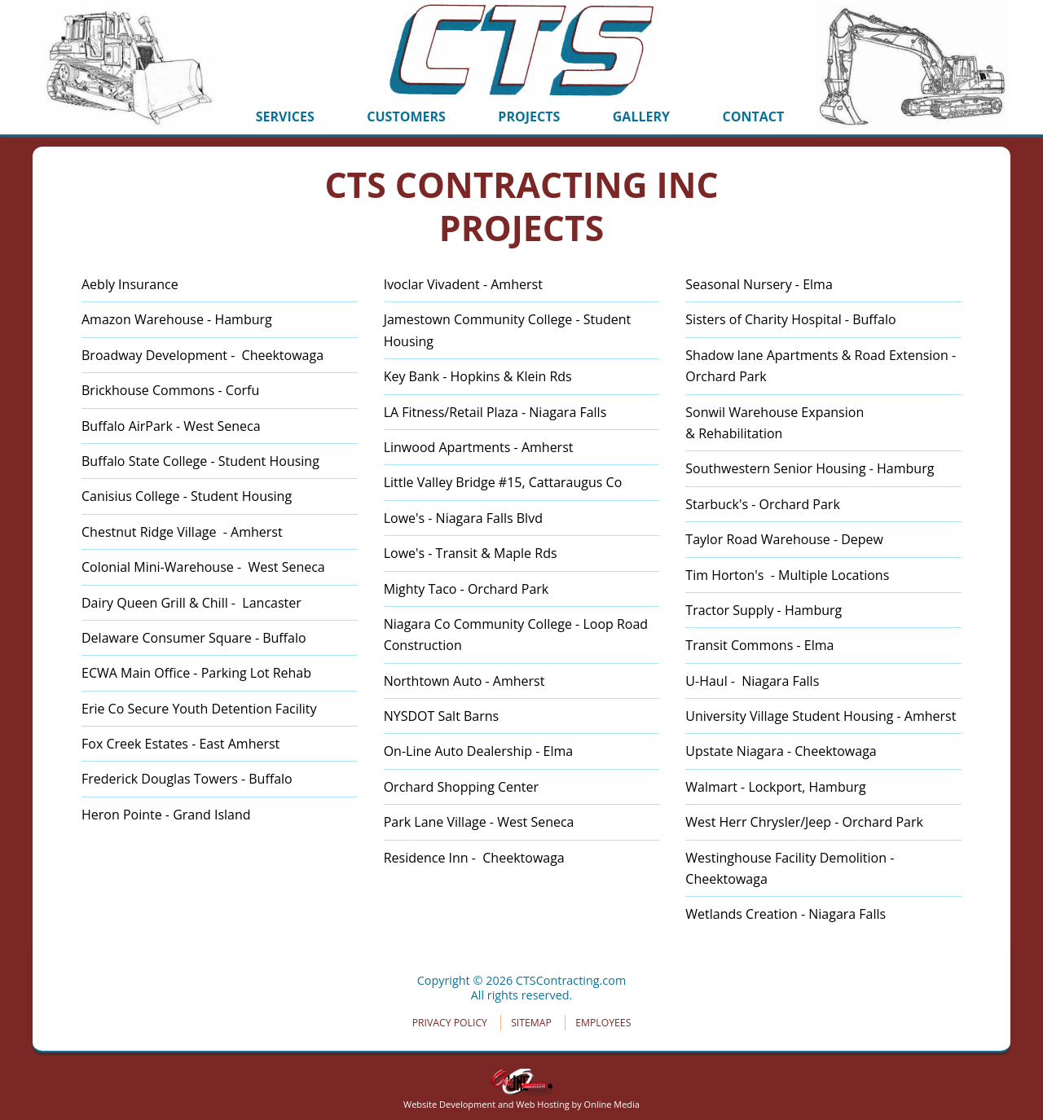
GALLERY (641, 116)
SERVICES (285, 116)
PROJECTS (529, 116)
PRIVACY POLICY (449, 1023)
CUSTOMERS (406, 116)
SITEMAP (531, 1023)
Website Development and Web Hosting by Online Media (521, 1098)
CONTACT (754, 116)
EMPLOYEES (603, 1023)
